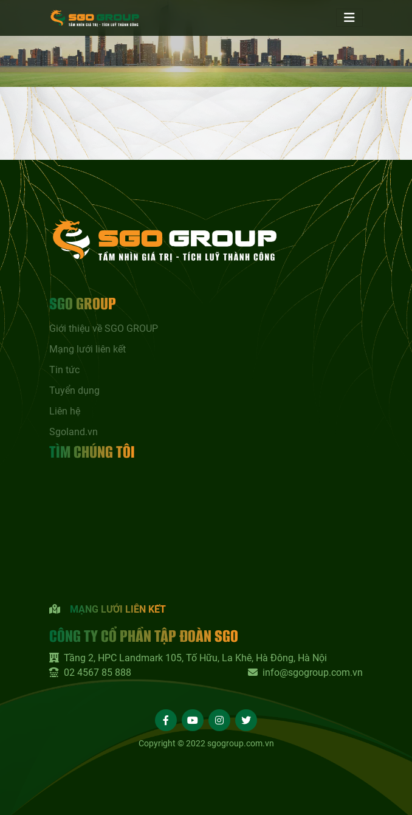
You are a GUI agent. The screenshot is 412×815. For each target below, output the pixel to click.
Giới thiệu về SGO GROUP (103, 328)
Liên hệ (64, 411)
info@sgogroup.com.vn (305, 672)
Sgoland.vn (73, 432)
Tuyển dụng (74, 390)
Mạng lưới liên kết (87, 349)
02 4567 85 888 (90, 672)
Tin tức (64, 370)
